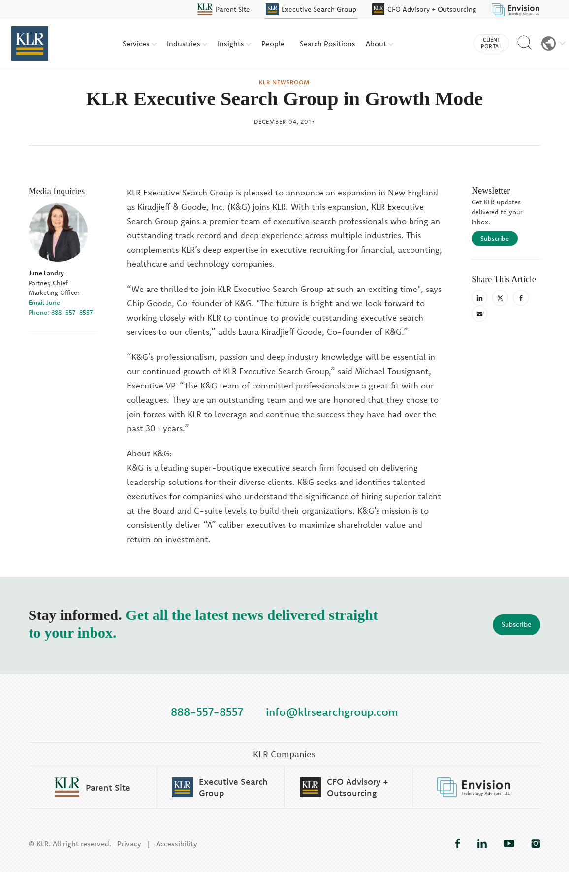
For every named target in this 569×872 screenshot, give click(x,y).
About (379, 43)
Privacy (129, 843)
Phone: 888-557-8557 (61, 312)
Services (140, 43)
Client (491, 43)
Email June (44, 302)
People (272, 43)
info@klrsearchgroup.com (332, 711)
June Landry (46, 273)
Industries (187, 43)
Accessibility (176, 843)
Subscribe (494, 238)
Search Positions (327, 43)
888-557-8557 (207, 711)
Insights (234, 43)
